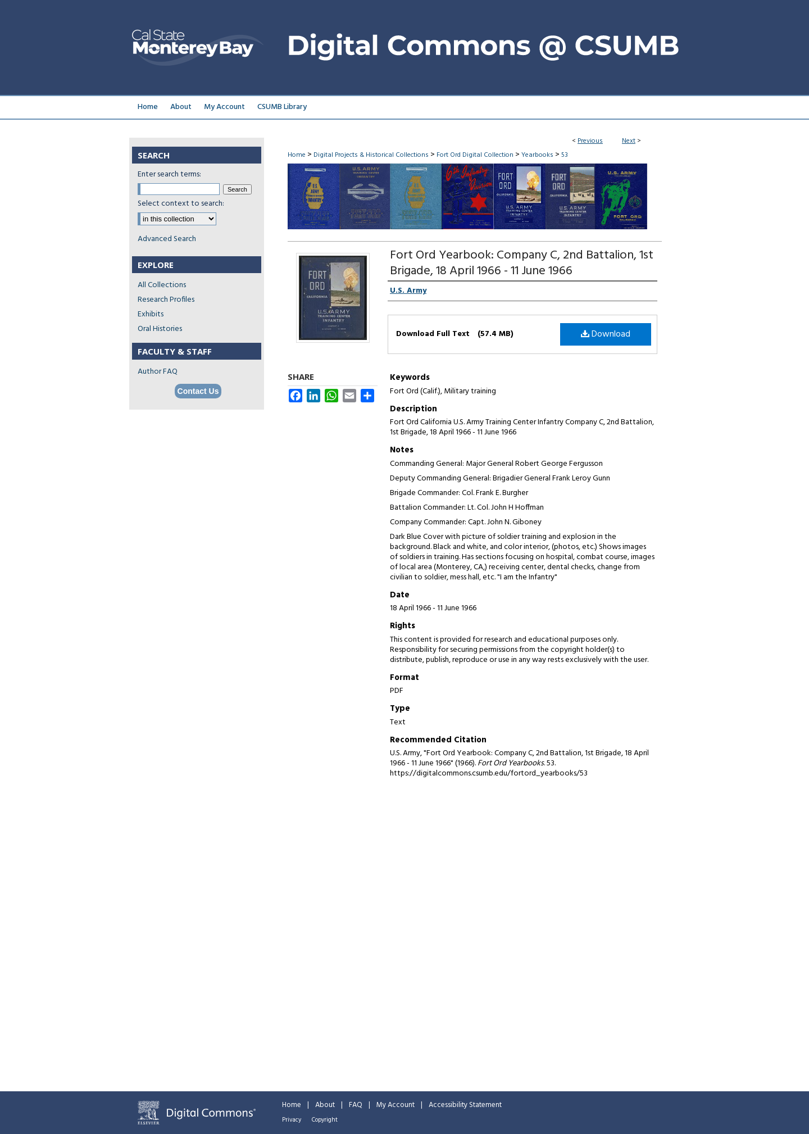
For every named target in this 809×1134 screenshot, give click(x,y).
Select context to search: (181, 203)
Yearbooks (537, 155)
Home (297, 155)
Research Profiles (166, 299)
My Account (395, 1105)
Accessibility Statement (465, 1105)
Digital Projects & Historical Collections (371, 155)
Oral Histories (160, 329)
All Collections (162, 285)
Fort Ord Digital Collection (475, 155)
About (325, 1105)
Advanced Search (167, 239)
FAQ (355, 1105)
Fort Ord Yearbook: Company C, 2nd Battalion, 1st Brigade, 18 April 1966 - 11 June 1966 (521, 263)
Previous (590, 141)
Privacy (291, 1120)
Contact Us (198, 391)
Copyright (325, 1120)
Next (628, 141)
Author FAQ (158, 371)
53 (564, 155)
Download (605, 334)
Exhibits (150, 314)
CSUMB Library (282, 107)
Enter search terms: (169, 174)
